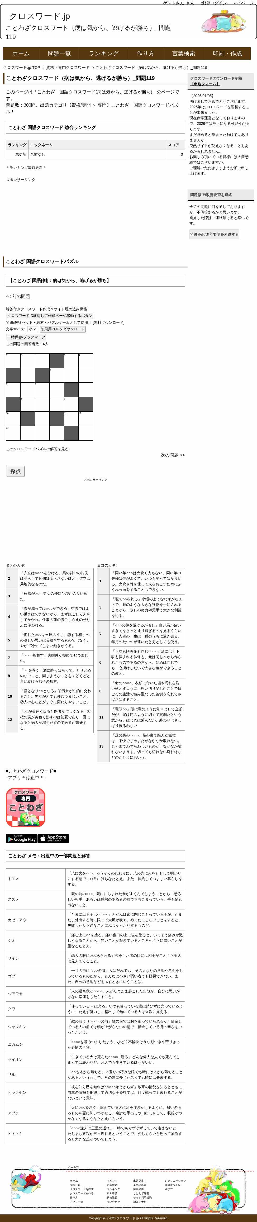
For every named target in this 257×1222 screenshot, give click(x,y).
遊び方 (169, 1189)
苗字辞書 (138, 1189)
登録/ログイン (214, 3)
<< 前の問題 (18, 296)
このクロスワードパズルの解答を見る (37, 449)
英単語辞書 (139, 1184)
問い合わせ (113, 1201)
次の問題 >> (173, 455)
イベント (112, 1180)
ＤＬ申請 (112, 1193)
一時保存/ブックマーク (26, 337)
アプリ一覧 (76, 1201)
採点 (15, 471)
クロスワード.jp (39, 16)
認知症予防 (139, 1201)
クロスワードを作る (82, 1193)
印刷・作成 (227, 53)
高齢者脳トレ (173, 1184)
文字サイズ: (16, 329)
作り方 (145, 53)
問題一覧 (59, 53)
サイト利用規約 (142, 1197)
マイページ (243, 3)
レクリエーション (175, 1180)
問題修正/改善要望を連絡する (214, 234)
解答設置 (112, 1197)
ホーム (21, 53)
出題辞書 (138, 1180)
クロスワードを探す (82, 1189)
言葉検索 (183, 53)
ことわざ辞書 (141, 1193)
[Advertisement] (95, 219)
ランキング (104, 53)
